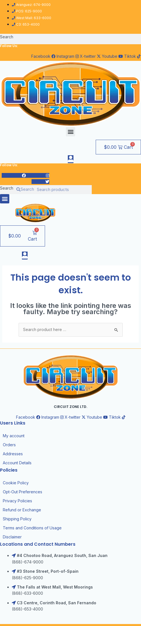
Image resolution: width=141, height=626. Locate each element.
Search (6, 36)
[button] (70, 131)
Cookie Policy (16, 482)
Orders (9, 444)
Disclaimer (12, 536)
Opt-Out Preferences (22, 491)
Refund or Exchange (22, 509)
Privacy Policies (17, 500)
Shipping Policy (17, 518)
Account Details (17, 462)
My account (13, 435)
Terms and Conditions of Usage (32, 527)
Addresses (13, 453)
